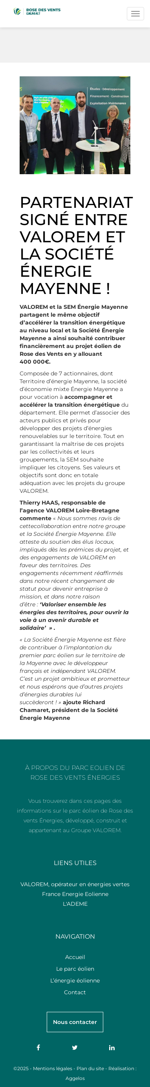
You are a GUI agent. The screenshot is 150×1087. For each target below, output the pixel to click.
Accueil (75, 957)
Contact (75, 992)
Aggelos (75, 1078)
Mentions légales (52, 1068)
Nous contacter (75, 1022)
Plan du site (90, 1068)
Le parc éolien (75, 968)
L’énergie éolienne (75, 980)
